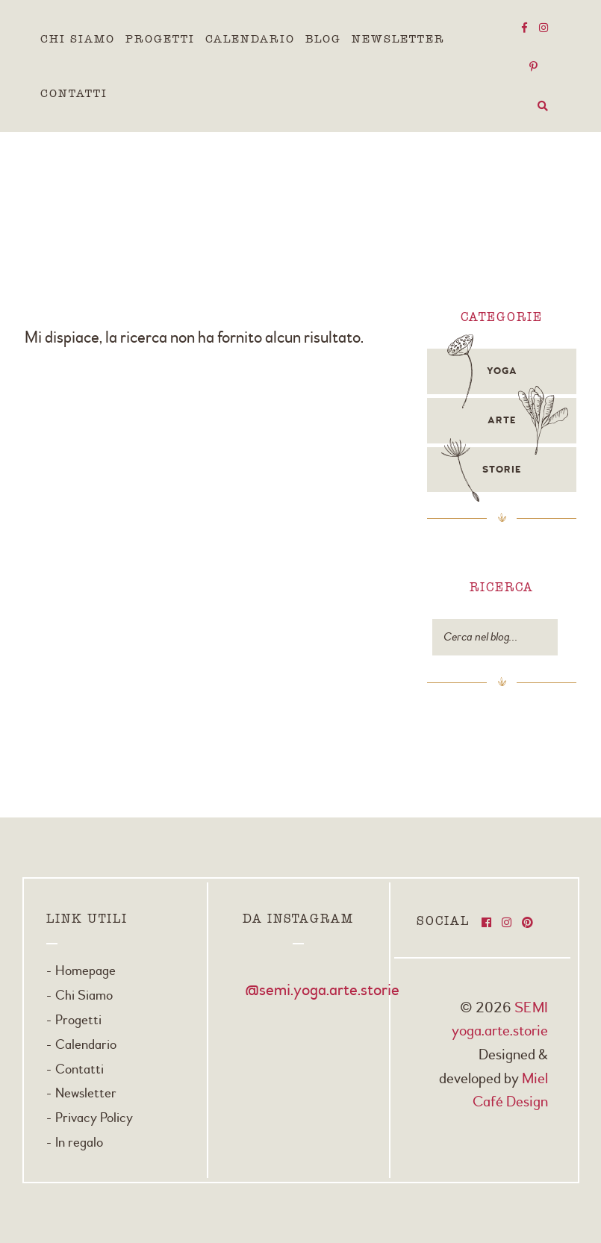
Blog (323, 39)
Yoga (502, 371)
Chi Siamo (77, 39)
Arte (502, 420)
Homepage (85, 970)
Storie (501, 470)
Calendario (250, 39)
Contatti (74, 93)
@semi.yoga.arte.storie (322, 989)
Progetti (160, 39)
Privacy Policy (94, 1118)
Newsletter (398, 39)
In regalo (79, 1142)
